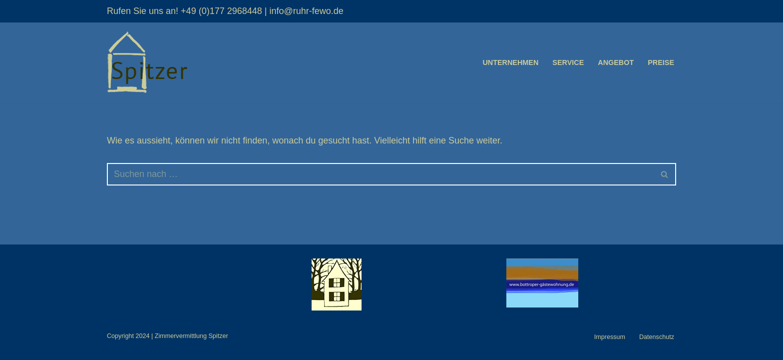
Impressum (609, 337)
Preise (661, 62)
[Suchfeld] (380, 174)
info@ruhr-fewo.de (306, 11)
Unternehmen (510, 62)
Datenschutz (656, 337)
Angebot (616, 62)
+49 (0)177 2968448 (221, 11)
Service (568, 62)
